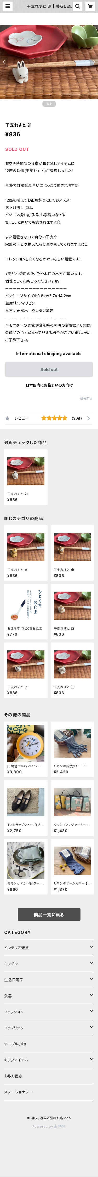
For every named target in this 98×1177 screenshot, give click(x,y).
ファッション (14, 1012)
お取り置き (13, 1076)
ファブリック (14, 1028)
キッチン (11, 964)
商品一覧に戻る (49, 914)
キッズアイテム (16, 1060)
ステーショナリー (18, 1092)
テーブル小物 (15, 1044)
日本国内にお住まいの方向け (49, 385)
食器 (8, 996)
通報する (86, 398)
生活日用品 (14, 980)
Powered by (49, 1126)
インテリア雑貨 (16, 947)
